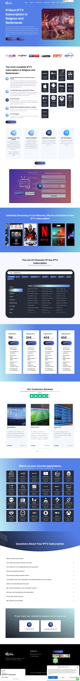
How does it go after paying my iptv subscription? (20, 597)
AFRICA (65, 277)
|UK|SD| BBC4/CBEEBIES (33, 307)
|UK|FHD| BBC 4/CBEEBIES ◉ (62, 291)
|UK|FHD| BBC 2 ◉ (31, 291)
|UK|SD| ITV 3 (45, 309)
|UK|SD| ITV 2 (30, 309)
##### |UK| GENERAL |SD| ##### (62, 302)
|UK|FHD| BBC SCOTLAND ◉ (33, 293)
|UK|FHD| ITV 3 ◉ (46, 295)
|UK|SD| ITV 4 (59, 309)
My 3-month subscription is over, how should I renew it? (21, 593)
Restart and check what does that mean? (17, 589)
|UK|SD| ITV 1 (59, 307)
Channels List (39, 2)
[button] (77, 667)
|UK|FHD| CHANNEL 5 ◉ (33, 300)
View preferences (73, 677)
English (65, 1)
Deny (63, 677)
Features (32, 2)
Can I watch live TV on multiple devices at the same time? (22, 572)
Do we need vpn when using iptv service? (17, 581)
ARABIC (48, 277)
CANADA (27, 277)
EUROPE (12, 277)
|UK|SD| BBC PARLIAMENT (48, 307)
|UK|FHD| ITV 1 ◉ (60, 293)
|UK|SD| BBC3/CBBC (61, 304)
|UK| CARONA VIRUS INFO (48, 289)
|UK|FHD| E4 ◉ (45, 300)
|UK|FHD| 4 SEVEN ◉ (32, 302)
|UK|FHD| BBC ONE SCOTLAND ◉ (48, 293)
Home (26, 2)
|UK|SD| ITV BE (31, 311)
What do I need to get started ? (15, 564)
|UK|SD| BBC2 (45, 304)
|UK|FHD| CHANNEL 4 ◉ (62, 298)
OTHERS (19, 279)
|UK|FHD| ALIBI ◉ (46, 302)
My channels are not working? (14, 606)
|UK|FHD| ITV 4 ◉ (60, 295)
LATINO (57, 277)
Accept (53, 677)
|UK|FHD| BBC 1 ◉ (60, 289)
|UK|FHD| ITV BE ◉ (32, 298)
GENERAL (29, 286)
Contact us (62, 2)
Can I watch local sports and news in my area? (19, 568)
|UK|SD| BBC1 (30, 304)
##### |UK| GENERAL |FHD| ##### (33, 289)
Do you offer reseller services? (14, 602)
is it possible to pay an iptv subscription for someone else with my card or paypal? (29, 585)
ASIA (72, 277)
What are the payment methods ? (15, 576)
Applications (47, 2)
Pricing (53, 2)
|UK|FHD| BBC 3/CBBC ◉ (48, 291)
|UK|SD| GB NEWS (46, 311)
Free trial (21, 39)
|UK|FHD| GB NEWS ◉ (47, 298)
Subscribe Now (11, 39)
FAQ (57, 2)
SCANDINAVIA (38, 277)
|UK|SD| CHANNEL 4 (61, 311)
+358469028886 (29, 634)
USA (19, 277)
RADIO (11, 279)
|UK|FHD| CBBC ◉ (60, 300)
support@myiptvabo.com (36, 659)
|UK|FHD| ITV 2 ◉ (31, 295)
